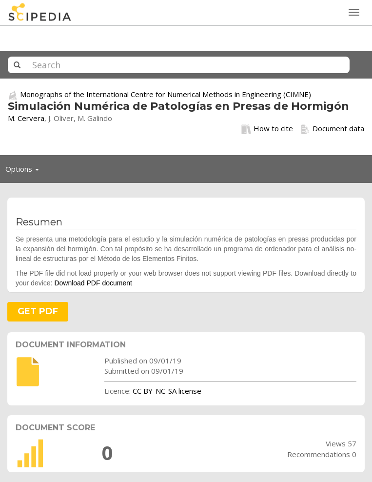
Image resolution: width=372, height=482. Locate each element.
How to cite (267, 128)
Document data (332, 128)
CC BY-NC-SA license (167, 391)
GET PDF (38, 311)
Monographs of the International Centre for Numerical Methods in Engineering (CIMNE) (165, 94)
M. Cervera (26, 118)
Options (24, 171)
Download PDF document (93, 283)
